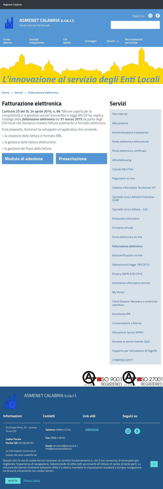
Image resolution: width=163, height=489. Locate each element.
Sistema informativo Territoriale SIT (134, 187)
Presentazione (73, 158)
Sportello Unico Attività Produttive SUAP (133, 198)
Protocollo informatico (126, 218)
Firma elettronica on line (127, 237)
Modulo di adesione (24, 158)
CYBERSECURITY (122, 360)
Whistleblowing (121, 160)
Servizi (111, 41)
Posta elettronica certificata (129, 151)
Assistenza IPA (121, 314)
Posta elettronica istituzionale (130, 141)
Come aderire (7, 41)
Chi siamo (67, 41)
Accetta (13, 481)
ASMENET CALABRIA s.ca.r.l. (47, 22)
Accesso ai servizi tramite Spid (130, 341)
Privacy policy (31, 480)
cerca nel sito (119, 24)
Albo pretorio (120, 123)
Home (5, 92)
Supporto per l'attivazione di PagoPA (134, 351)
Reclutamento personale (134, 41)
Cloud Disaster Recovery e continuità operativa (134, 303)
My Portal (118, 292)
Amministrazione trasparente (130, 132)
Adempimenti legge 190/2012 (130, 264)
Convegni (90, 41)
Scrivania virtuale (122, 228)
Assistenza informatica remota (131, 283)
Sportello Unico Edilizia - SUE (130, 209)
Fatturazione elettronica (43, 92)
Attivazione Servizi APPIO (127, 332)
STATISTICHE (92, 430)
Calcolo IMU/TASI (122, 169)
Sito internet (120, 114)
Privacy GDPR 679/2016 (127, 274)
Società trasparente (36, 41)
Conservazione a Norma (126, 323)
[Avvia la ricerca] (156, 25)
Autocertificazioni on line (127, 255)
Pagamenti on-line (123, 178)
